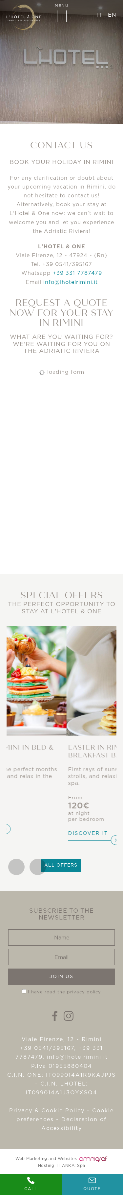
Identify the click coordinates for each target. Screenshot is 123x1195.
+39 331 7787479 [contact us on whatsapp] (77, 272)
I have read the (64, 992)
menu (62, 15)
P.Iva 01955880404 (61, 1066)
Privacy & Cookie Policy (47, 1110)
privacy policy (84, 992)
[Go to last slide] (16, 867)
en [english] (112, 14)
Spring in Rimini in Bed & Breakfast (56, 751)
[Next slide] (38, 867)
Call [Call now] (30, 1184)
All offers (60, 865)
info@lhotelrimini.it (70, 282)
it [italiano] (100, 14)
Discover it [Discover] (28, 822)
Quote (92, 1184)
